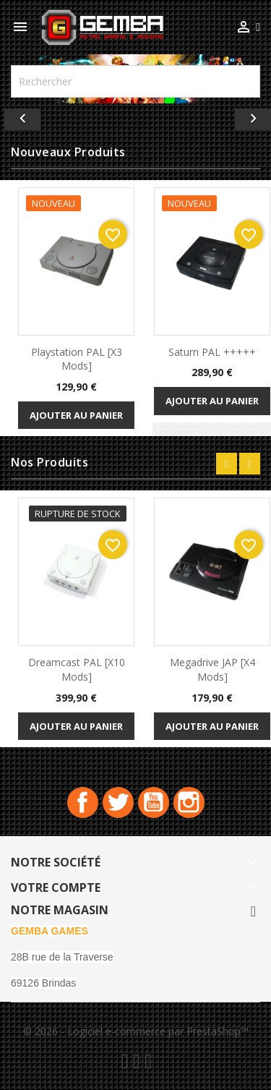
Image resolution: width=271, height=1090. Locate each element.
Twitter (118, 802)
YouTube (153, 802)
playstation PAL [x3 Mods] (76, 359)
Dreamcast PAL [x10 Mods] (76, 669)
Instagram (189, 802)
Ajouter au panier (76, 415)
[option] (135, 115)
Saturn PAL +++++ (212, 352)
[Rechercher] (135, 81)
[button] (20, 115)
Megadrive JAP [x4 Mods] (212, 669)
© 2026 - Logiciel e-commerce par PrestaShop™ (136, 1031)
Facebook (82, 802)
